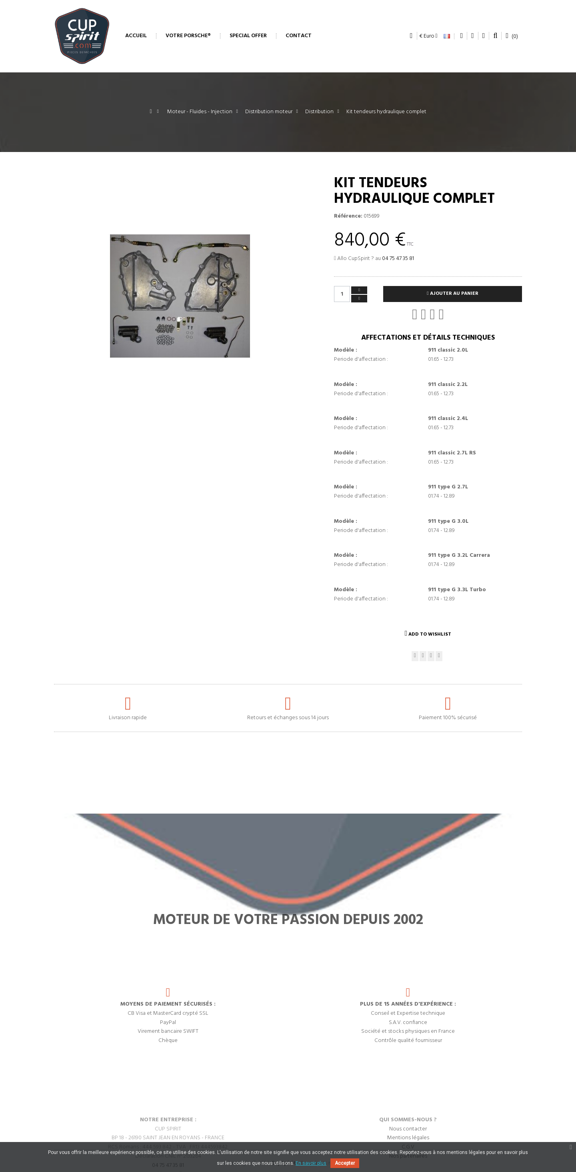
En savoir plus (311, 1163)
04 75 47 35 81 (398, 258)
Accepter (345, 1163)
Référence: (348, 216)
